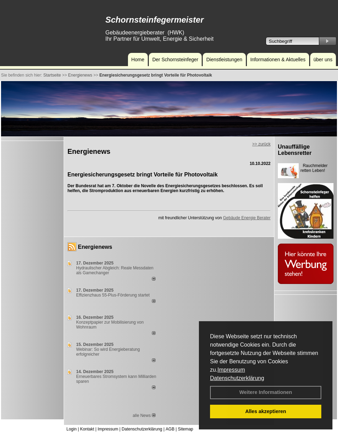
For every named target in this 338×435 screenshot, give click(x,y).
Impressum (231, 370)
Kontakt (87, 429)
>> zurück (261, 144)
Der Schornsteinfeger (175, 59)
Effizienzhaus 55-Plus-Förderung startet (113, 295)
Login (71, 429)
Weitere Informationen (265, 392)
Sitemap (185, 429)
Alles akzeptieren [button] (265, 411)
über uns (323, 59)
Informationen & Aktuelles (278, 59)
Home (137, 59)
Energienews (95, 247)
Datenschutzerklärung (237, 378)
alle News (143, 415)
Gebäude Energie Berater (247, 217)
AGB (170, 429)
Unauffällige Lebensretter (295, 150)
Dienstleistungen (224, 59)
